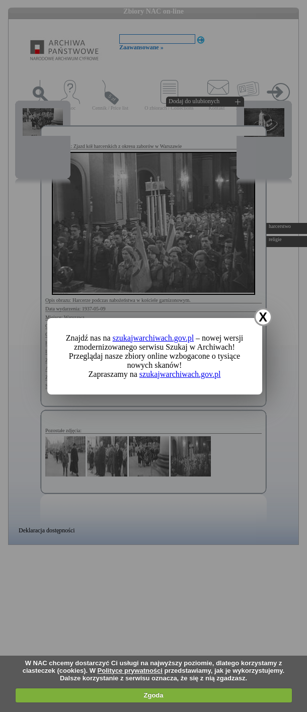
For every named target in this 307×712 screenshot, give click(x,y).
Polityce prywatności (130, 670)
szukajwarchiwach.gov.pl (153, 338)
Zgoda (154, 695)
